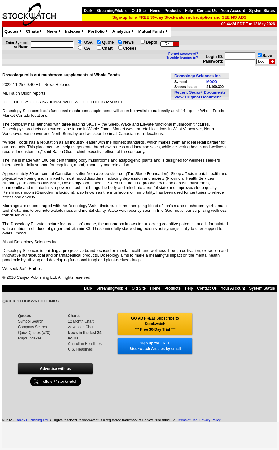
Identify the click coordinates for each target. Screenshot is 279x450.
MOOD (211, 81)
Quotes (13, 32)
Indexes (75, 32)
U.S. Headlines (80, 349)
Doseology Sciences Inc (197, 75)
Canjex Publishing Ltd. (32, 420)
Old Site (139, 10)
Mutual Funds (153, 32)
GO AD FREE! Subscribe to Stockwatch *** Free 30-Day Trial (155, 324)
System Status (262, 10)
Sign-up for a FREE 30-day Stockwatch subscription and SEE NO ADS (179, 17)
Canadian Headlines (85, 344)
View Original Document (197, 97)
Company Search (32, 327)
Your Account (233, 10)
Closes (130, 48)
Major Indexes (29, 338)
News (54, 32)
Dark (88, 10)
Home (155, 10)
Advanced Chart (81, 327)
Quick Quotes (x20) (34, 332)
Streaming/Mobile (111, 10)
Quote (108, 42)
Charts (35, 32)
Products (172, 10)
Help (189, 10)
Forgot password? (183, 53)
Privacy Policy (209, 420)
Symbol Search (30, 321)
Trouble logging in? (182, 57)
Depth (151, 42)
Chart (107, 48)
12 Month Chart (81, 321)
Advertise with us (55, 369)
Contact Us (207, 10)
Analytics (123, 32)
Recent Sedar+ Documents (200, 92)
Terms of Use (187, 420)
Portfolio (98, 32)
